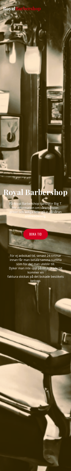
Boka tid (35, 234)
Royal (22, 8)
